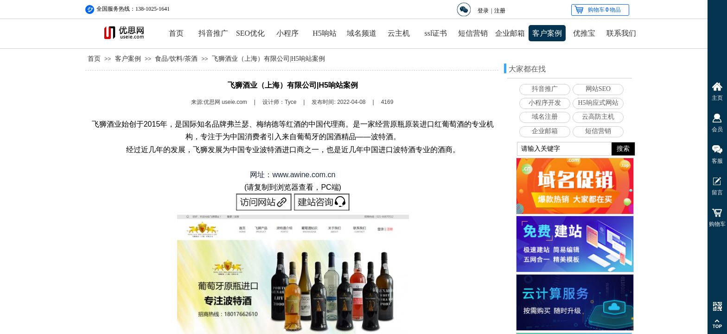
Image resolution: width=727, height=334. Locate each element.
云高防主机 (598, 116)
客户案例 (547, 33)
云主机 (399, 33)
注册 (499, 10)
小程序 (287, 33)
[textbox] (564, 149)
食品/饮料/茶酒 (176, 58)
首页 (176, 33)
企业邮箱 (510, 33)
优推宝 (584, 33)
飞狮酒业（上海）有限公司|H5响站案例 (268, 58)
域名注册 (545, 116)
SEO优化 (250, 33)
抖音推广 (213, 33)
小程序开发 (545, 102)
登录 (483, 10)
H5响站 (324, 33)
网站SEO (598, 88)
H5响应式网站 (598, 102)
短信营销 (473, 33)
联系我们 (621, 33)
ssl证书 (436, 33)
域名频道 (361, 33)
